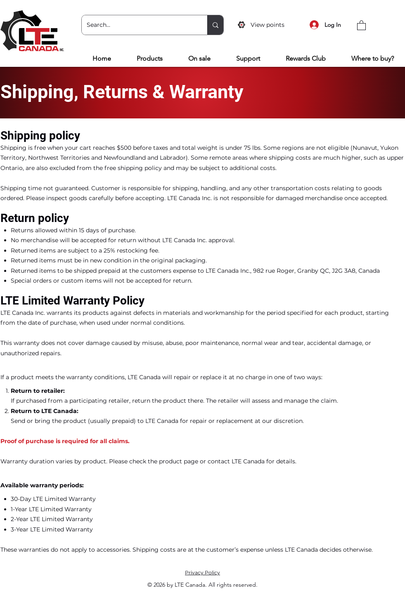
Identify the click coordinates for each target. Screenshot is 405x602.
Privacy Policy (202, 572)
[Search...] (138, 25)
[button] (361, 25)
